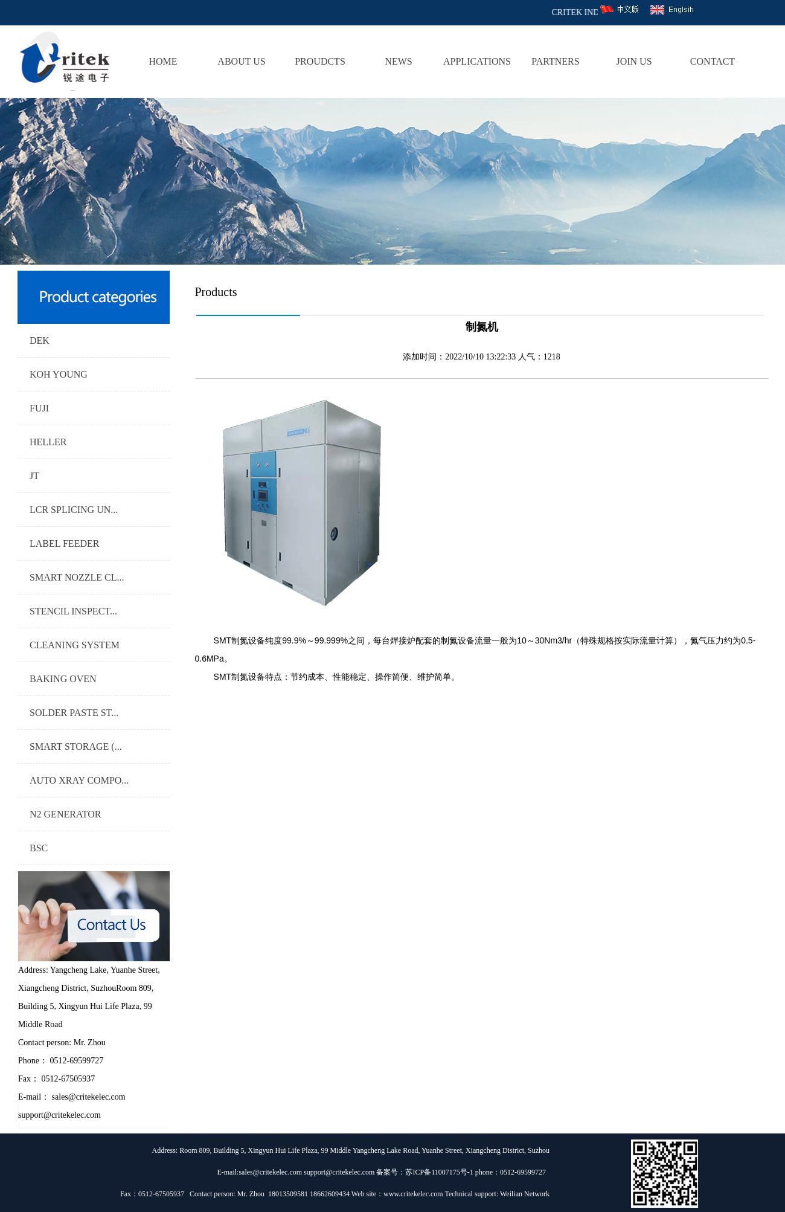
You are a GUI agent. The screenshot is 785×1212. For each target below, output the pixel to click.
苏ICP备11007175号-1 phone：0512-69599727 (477, 1172)
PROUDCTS (320, 61)
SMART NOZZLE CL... (77, 577)
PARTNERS (555, 61)
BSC (39, 848)
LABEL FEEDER (64, 543)
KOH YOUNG (59, 374)
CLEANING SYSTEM (75, 645)
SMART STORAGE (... (76, 746)
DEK (40, 340)
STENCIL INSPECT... (73, 611)
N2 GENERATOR (65, 814)
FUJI (39, 408)
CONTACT (712, 61)
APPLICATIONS (477, 61)
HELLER (48, 442)
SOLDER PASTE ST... (74, 713)
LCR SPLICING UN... (74, 509)
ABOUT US (241, 61)
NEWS (398, 61)
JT (34, 476)
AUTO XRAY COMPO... (79, 780)
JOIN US (634, 61)
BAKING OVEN (63, 679)
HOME (163, 61)
